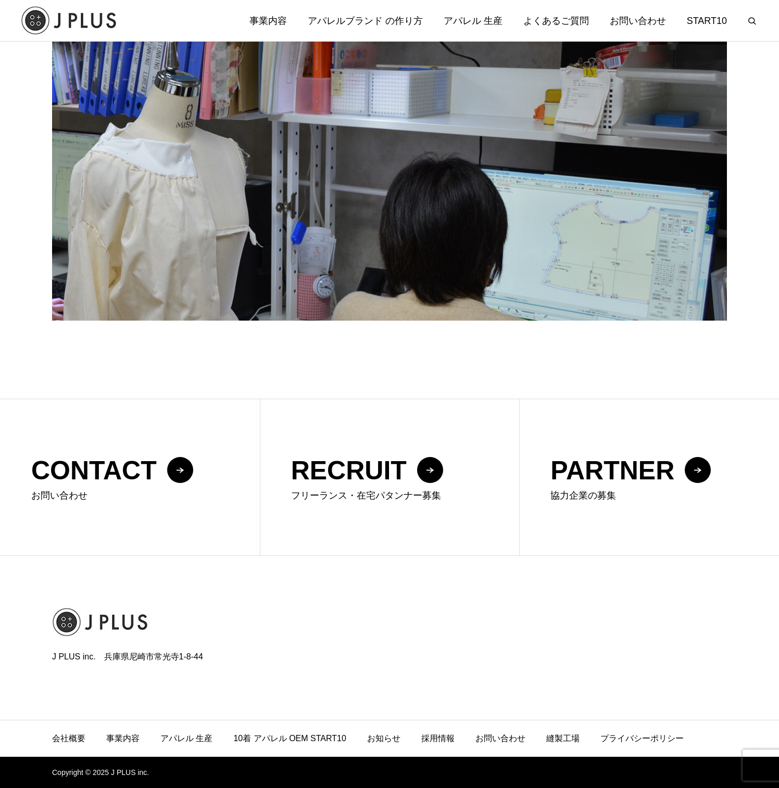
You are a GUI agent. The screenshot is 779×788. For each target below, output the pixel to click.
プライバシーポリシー (642, 738)
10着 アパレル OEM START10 (289, 738)
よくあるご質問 (556, 21)
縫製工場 (563, 738)
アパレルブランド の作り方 (365, 21)
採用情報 (438, 738)
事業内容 (268, 21)
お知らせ (383, 738)
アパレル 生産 (473, 21)
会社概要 (68, 738)
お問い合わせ (638, 21)
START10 (707, 21)
